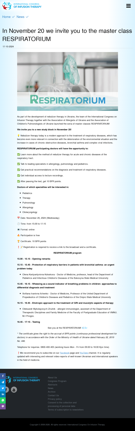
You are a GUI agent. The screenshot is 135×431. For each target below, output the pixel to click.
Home (6, 16)
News (20, 16)
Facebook (64, 352)
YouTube (84, 352)
